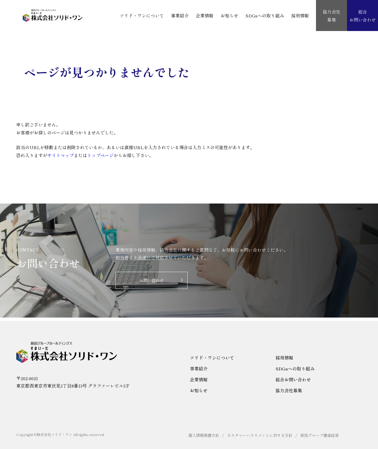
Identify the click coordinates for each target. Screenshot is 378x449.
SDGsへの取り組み (264, 15)
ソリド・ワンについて (142, 15)
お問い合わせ (151, 282)
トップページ (100, 155)
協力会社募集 (289, 390)
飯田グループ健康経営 (319, 435)
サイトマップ (60, 155)
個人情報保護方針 (203, 435)
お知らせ (229, 15)
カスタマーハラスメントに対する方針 (259, 435)
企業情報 (205, 15)
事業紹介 (180, 15)
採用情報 (300, 15)
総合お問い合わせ (293, 379)
